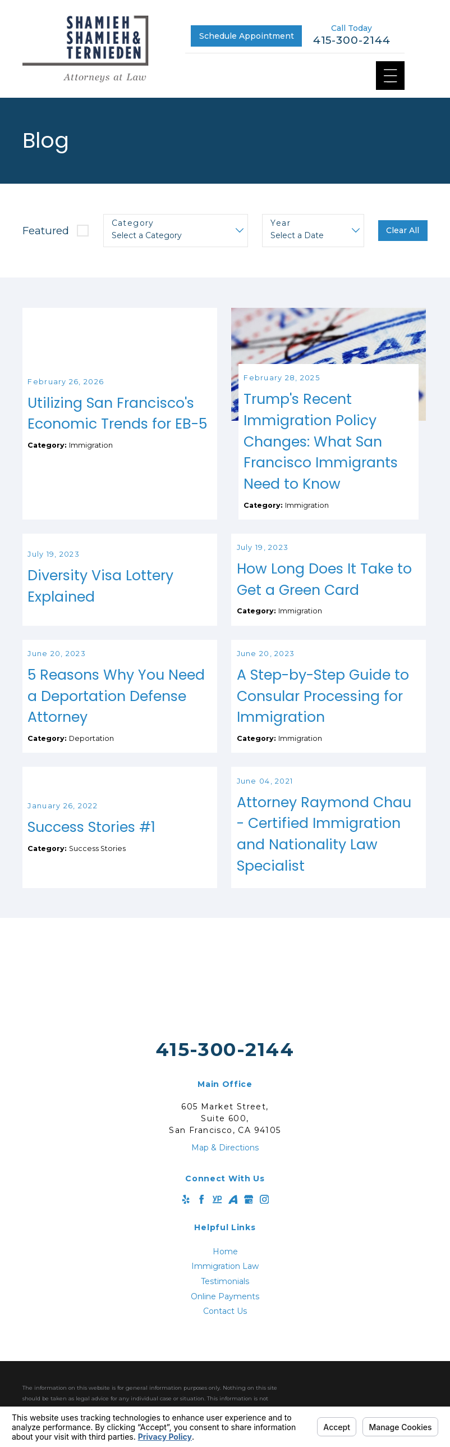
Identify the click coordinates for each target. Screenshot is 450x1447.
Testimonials (225, 1322)
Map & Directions (225, 1189)
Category (133, 223)
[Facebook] (201, 1240)
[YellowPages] (217, 1240)
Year (280, 223)
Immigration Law (225, 1308)
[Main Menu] (390, 75)
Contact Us (225, 1353)
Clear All (402, 230)
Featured (45, 230)
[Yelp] (185, 1240)
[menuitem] (224, 1292)
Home (225, 1292)
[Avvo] (232, 1240)
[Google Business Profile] (248, 1240)
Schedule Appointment (246, 36)
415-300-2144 (352, 40)
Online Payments (225, 1337)
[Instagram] (264, 1240)
